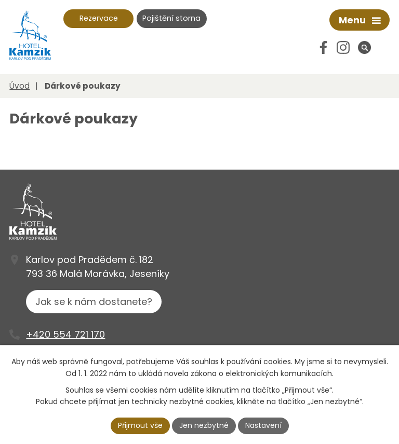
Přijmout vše (140, 425)
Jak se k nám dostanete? (93, 301)
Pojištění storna (171, 18)
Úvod (19, 85)
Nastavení (263, 425)
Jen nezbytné (204, 425)
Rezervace (98, 18)
